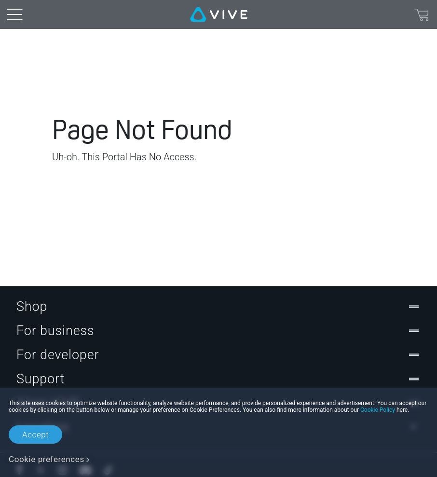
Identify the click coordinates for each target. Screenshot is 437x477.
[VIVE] (218, 14)
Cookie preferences (46, 459)
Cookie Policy (377, 410)
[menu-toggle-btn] (14, 14)
